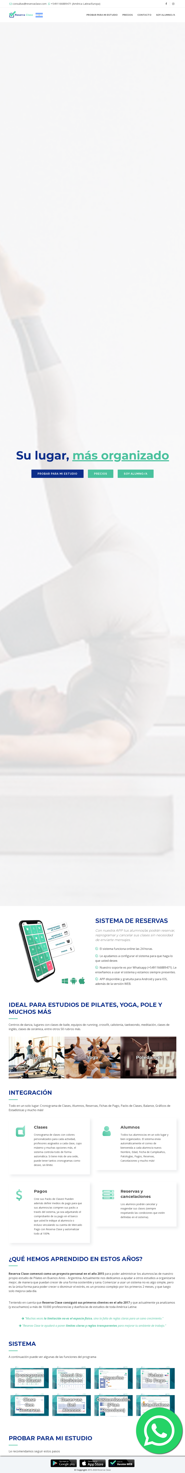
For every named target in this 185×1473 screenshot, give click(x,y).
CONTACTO (144, 15)
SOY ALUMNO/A (165, 15)
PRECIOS (127, 15)
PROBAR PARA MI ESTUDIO (102, 15)
